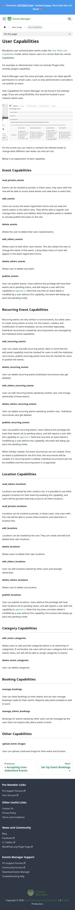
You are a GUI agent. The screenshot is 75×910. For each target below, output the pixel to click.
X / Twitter (8, 842)
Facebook (8, 838)
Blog (4, 833)
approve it (20, 290)
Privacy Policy (9, 812)
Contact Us (7, 808)
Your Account (10, 795)
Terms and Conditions (13, 817)
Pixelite (65, 900)
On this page (10, 34)
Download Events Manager (16, 871)
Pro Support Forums (13, 790)
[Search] (70, 19)
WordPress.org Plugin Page (17, 846)
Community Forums (13, 867)
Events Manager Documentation (41, 900)
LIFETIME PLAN (25, 5)
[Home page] (4, 27)
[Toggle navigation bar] (4, 19)
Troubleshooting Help (13, 876)
